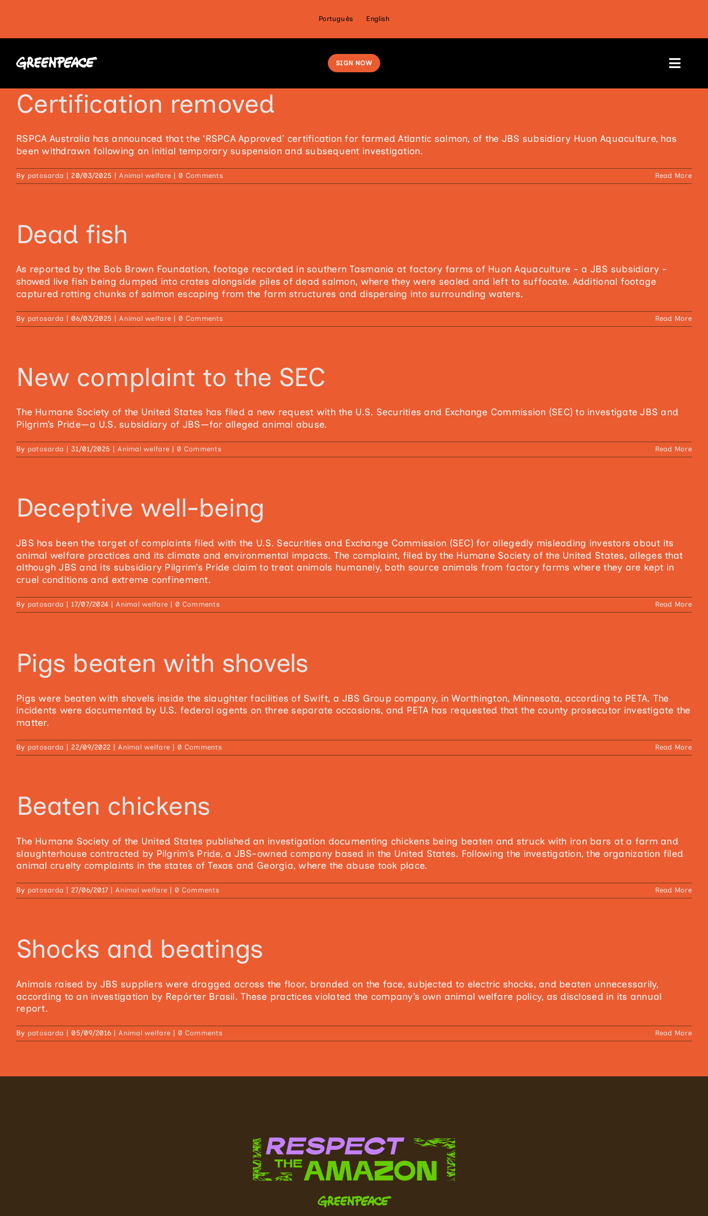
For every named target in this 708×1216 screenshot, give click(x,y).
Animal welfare (145, 175)
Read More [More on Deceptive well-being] (673, 604)
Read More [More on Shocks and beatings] (673, 1033)
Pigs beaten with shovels (162, 662)
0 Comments (200, 175)
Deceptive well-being (140, 507)
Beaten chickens (113, 805)
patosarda (46, 175)
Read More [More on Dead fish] (673, 318)
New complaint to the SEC (171, 377)
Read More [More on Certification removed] (673, 175)
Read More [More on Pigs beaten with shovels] (673, 747)
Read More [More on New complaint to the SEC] (673, 449)
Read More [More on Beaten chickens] (673, 890)
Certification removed (145, 103)
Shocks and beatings (139, 948)
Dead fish (72, 234)
